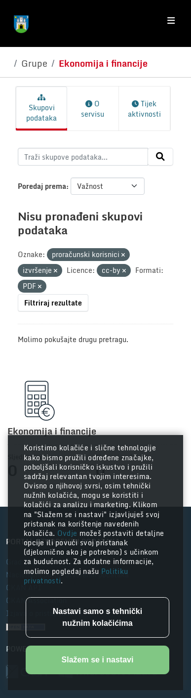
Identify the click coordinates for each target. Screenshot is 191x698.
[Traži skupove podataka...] (83, 157)
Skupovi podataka (41, 109)
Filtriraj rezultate (53, 302)
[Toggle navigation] (171, 21)
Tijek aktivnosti (144, 109)
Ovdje (68, 533)
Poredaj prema (42, 186)
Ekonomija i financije (103, 63)
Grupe (34, 63)
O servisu (92, 109)
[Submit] (160, 157)
